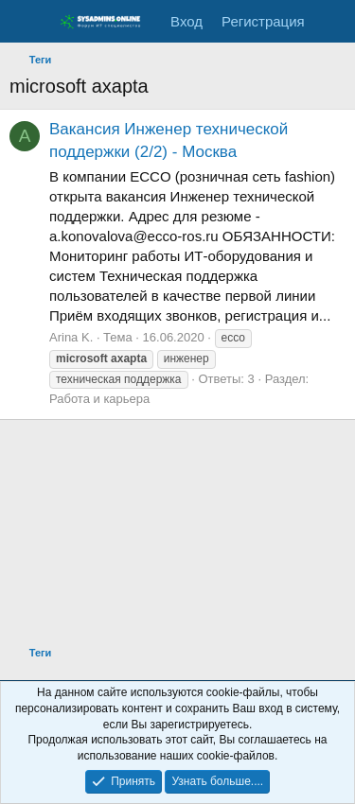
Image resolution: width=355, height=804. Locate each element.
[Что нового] (332, 21)
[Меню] (26, 22)
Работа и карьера (99, 399)
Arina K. (71, 337)
